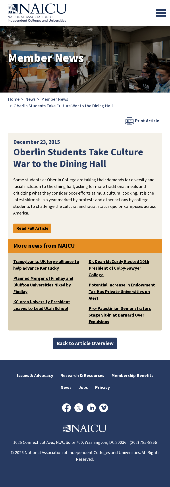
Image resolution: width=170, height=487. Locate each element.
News (30, 99)
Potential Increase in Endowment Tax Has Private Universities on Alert (122, 291)
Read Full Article (32, 228)
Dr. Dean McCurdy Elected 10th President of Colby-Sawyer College (119, 268)
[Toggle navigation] (161, 13)
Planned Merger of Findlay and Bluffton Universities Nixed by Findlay (43, 285)
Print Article (142, 121)
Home (13, 99)
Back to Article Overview (85, 343)
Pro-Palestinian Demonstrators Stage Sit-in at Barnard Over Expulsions (120, 315)
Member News (54, 99)
